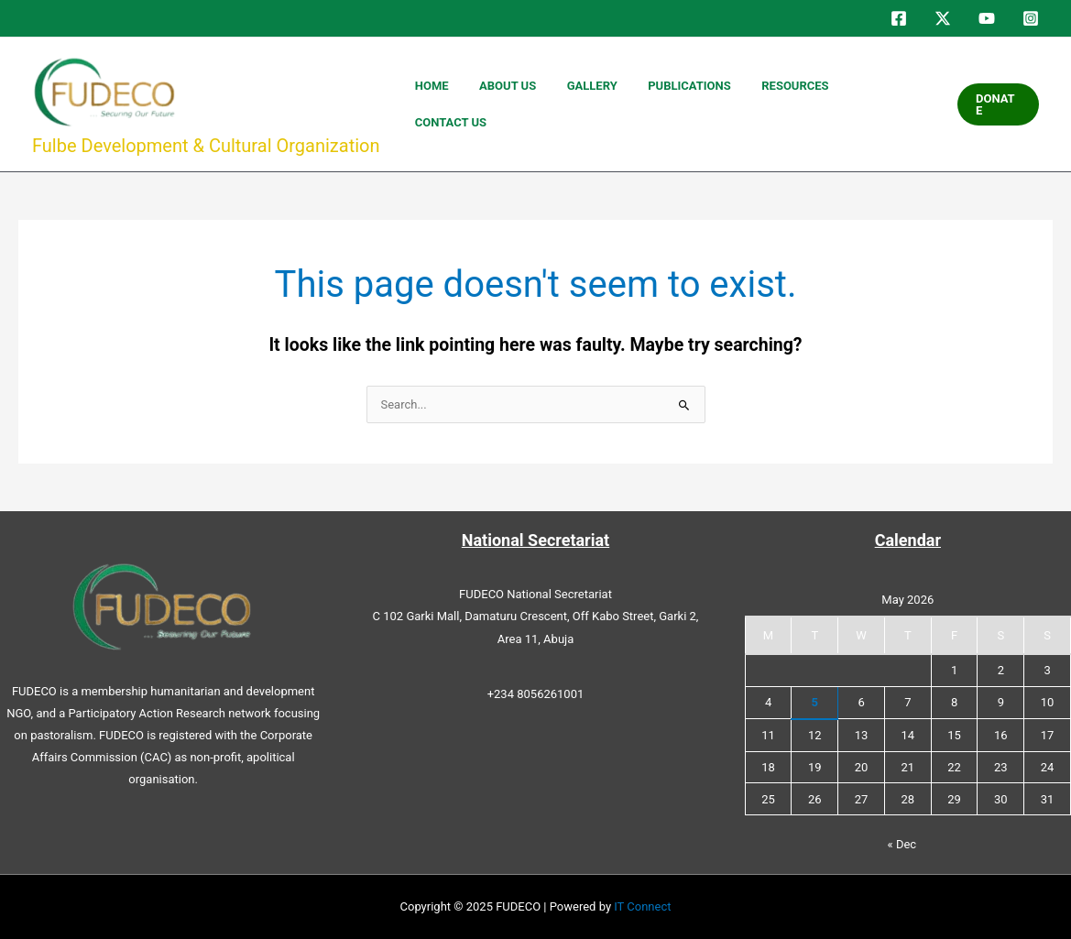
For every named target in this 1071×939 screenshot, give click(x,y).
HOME (527, 104)
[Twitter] (942, 18)
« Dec (902, 844)
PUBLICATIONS (731, 104)
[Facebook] (899, 18)
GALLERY (652, 104)
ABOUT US (585, 104)
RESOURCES (818, 104)
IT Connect (642, 906)
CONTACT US (901, 104)
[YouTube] (986, 18)
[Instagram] (1030, 18)
